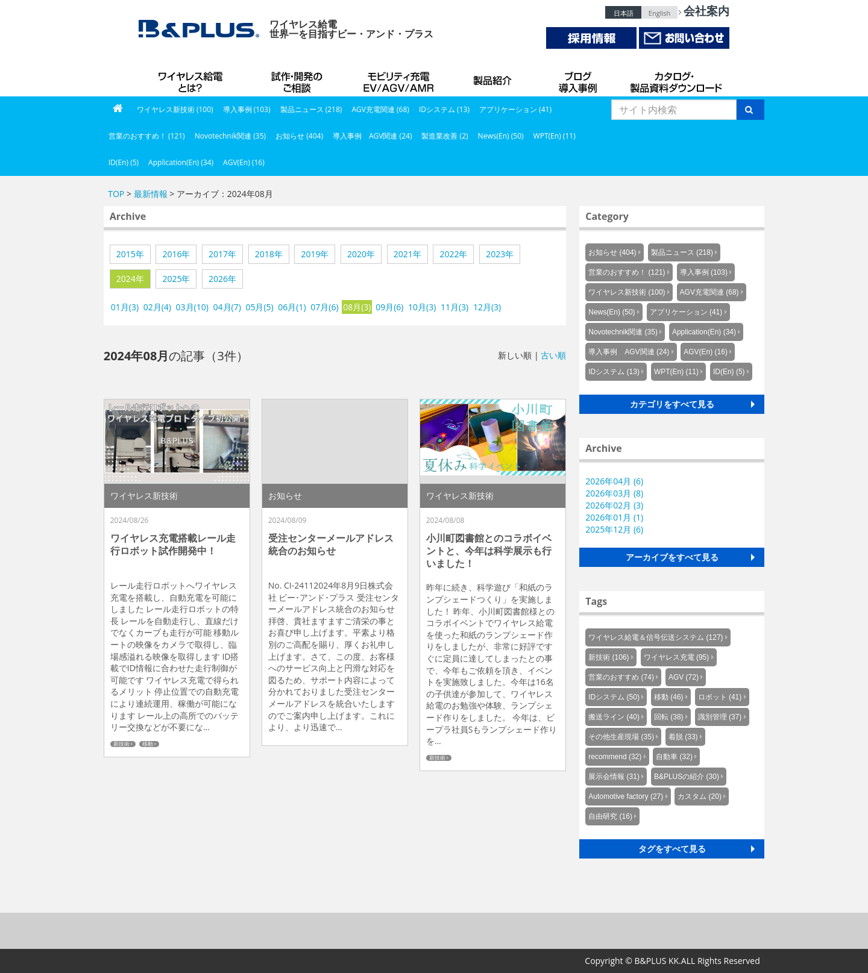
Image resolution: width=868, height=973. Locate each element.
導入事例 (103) (247, 109)
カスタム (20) (700, 796)
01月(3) (125, 307)
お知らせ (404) (299, 136)
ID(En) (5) (123, 162)
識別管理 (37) (720, 717)
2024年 (130, 278)
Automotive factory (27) (625, 796)
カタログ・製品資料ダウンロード (675, 78)
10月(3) (422, 307)
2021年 (407, 254)
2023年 (500, 254)
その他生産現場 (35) (621, 737)
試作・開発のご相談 (298, 78)
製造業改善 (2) (444, 136)
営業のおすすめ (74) (621, 677)
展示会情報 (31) (614, 776)
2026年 (222, 278)
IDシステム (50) (614, 697)
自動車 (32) (674, 756)
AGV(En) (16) (244, 162)
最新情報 (151, 193)
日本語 (624, 12)
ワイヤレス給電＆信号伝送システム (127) (655, 637)
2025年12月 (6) (614, 529)
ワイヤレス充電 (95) (676, 657)
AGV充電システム (401, 78)
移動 (147, 744)
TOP (116, 193)
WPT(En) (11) (554, 136)
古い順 (553, 355)
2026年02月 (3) (614, 505)
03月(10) (192, 307)
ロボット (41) (720, 697)
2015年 (130, 254)
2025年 (176, 278)
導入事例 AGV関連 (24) (372, 136)
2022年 (453, 254)
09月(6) (389, 307)
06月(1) (292, 307)
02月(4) (157, 307)
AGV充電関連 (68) (380, 109)
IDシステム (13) (444, 109)
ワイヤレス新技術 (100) (175, 109)
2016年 (176, 254)
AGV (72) (683, 677)
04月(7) (227, 307)
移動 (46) (669, 697)
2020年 (361, 254)
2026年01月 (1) (614, 517)
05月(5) (259, 307)
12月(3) (487, 307)
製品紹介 (494, 78)
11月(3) (454, 307)
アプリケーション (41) (515, 109)
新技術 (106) (608, 657)
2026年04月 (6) (614, 481)
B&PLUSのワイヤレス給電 (193, 78)
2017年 (222, 254)
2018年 (269, 254)
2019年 (315, 254)
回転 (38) (669, 717)
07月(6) (324, 307)
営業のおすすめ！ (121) (146, 136)
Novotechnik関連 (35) (230, 136)
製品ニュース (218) (311, 109)
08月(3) (357, 307)
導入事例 (578, 78)
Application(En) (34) (180, 162)
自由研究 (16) (610, 816)
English (659, 12)
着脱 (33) (683, 737)
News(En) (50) (501, 136)
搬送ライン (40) (614, 717)
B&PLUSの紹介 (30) (686, 776)
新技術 (121, 744)
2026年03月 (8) (614, 493)
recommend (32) (614, 756)
